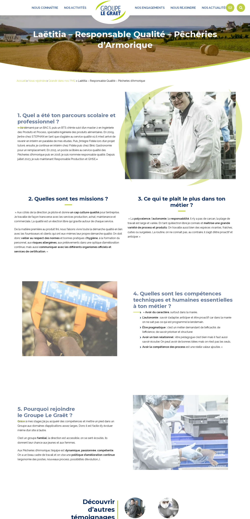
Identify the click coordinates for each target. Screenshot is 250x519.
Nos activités (75, 7)
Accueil (21, 80)
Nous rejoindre (183, 7)
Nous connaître (45, 7)
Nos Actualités (214, 7)
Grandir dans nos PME (61, 80)
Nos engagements (150, 7)
